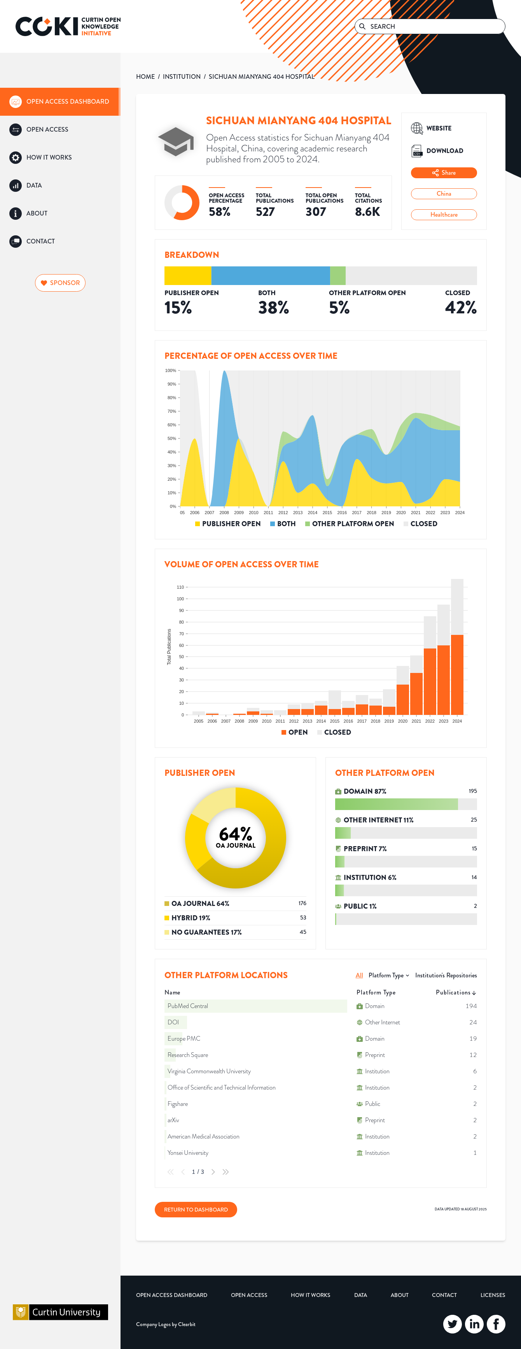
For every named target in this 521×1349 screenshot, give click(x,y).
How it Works (310, 1295)
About (400, 1295)
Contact (444, 1295)
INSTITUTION (182, 76)
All (359, 975)
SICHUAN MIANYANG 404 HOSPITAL (262, 76)
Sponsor (60, 282)
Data (360, 1295)
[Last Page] (225, 1172)
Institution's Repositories (446, 975)
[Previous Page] (183, 1172)
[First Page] (170, 1172)
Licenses (493, 1295)
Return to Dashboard (196, 1209)
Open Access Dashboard (171, 1295)
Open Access (249, 1295)
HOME (145, 76)
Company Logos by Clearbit (166, 1324)
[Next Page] (213, 1172)
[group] (60, 102)
